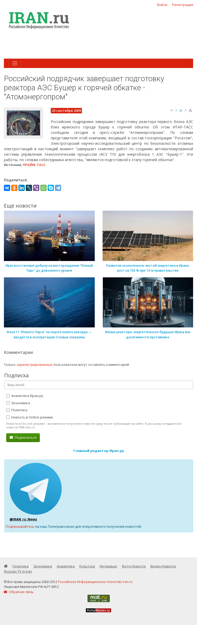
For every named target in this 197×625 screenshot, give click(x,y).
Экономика (18, 403)
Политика (16, 410)
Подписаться (23, 437)
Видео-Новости (163, 566)
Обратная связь (19, 592)
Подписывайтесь (20, 526)
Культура (87, 566)
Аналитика (66, 566)
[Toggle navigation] (14, 63)
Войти (162, 4)
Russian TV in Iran (18, 571)
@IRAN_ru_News (23, 519)
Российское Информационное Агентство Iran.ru (95, 582)
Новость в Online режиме (29, 417)
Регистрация (182, 4)
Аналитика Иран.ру (24, 395)
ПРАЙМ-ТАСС (34, 164)
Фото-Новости (134, 566)
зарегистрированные (34, 364)
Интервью (108, 566)
